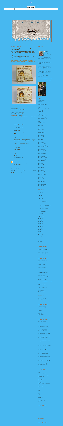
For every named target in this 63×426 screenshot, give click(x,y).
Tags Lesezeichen (41, 132)
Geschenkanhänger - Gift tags (43, 108)
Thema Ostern (40, 164)
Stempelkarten (25, 116)
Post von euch (40, 129)
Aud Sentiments (40, 286)
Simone (46, 51)
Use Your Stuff (40, 255)
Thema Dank (40, 136)
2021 (40, 190)
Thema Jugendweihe (41, 154)
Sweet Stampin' (13, 113)
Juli (41, 195)
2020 (40, 192)
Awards (39, 103)
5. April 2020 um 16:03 (19, 144)
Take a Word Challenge (42, 321)
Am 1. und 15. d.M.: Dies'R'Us (43, 349)
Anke (39, 372)
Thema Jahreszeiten (41, 153)
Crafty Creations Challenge (42, 273)
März (41, 213)
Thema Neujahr (40, 161)
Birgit (15, 137)
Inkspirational (40, 311)
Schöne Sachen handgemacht (43, 396)
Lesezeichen (40, 119)
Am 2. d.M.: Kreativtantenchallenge (44, 356)
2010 (40, 232)
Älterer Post (34, 170)
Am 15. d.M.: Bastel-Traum (42, 352)
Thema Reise (40, 168)
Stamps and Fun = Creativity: (14, 112)
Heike (39, 389)
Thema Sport (40, 175)
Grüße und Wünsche (41, 112)
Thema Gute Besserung (42, 147)
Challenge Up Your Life (42, 307)
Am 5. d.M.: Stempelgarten (42, 361)
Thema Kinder (40, 156)
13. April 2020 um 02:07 (19, 165)
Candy (39, 107)
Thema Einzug (40, 139)
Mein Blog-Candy (41, 122)
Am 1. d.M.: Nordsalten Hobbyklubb (44, 336)
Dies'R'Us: (12, 108)
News (39, 128)
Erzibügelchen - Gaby (41, 382)
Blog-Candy (40, 105)
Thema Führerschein (41, 140)
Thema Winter (40, 185)
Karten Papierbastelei (41, 118)
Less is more (40, 313)
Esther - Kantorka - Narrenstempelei (44, 383)
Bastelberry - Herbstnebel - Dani (43, 375)
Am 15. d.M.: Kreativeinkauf (43, 353)
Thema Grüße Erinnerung (42, 146)
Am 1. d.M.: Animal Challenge (43, 326)
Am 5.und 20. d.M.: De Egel (42, 363)
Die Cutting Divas (41, 261)
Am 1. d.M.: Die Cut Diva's (42, 329)
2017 (40, 221)
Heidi (39, 387)
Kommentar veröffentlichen (15, 168)
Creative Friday (40, 299)
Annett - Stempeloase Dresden (43, 373)
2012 (40, 229)
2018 (40, 220)
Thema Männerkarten (41, 157)
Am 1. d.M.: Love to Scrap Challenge (44, 333)
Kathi (39, 390)
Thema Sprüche (40, 177)
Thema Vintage (40, 182)
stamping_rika (40, 397)
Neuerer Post (13, 170)
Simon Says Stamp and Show (43, 252)
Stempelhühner (40, 242)
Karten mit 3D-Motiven (42, 115)
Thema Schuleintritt (41, 171)
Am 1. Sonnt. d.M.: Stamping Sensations (44, 345)
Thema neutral (40, 163)
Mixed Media (40, 125)
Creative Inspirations (41, 275)
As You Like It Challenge (42, 284)
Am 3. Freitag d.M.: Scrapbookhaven (44, 360)
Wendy (15, 130)
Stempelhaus (40, 241)
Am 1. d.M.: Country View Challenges (44, 327)
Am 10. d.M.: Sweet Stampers (43, 350)
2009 (40, 234)
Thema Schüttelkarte (41, 173)
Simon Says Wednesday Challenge (43, 276)
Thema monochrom (41, 159)
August (41, 193)
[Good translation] (29, 7)
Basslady (15, 147)
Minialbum (40, 124)
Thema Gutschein (41, 149)
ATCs (39, 101)
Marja (39, 393)
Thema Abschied (41, 133)
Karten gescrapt (17, 116)
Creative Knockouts (41, 288)
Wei (14, 160)
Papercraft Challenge (41, 264)
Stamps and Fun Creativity (42, 253)
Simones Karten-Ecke (31, 22)
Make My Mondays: (13, 109)
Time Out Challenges (41, 291)
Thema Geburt (40, 142)
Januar (41, 216)
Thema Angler (40, 135)
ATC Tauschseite (41, 100)
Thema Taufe (40, 178)
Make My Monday (41, 250)
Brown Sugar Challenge (42, 298)
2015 (40, 224)
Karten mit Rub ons (41, 117)
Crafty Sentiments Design (42, 260)
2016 (40, 223)
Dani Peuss (40, 310)
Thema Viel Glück (41, 181)
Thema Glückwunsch (41, 145)
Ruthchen (39, 394)
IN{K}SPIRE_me (41, 290)
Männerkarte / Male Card (44, 208)
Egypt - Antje (40, 379)
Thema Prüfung (40, 167)
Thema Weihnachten (41, 184)
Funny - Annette (40, 386)
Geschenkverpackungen (42, 110)
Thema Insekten (40, 152)
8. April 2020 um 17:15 (19, 157)
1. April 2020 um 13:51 (19, 127)
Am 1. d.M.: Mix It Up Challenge (43, 334)
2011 (40, 231)
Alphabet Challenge (41, 296)
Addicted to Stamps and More (43, 272)
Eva (38, 384)
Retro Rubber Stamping (42, 267)
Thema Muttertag (41, 160)
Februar (41, 214)
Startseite (23, 170)
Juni (41, 197)
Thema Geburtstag (32, 116)
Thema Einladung (41, 138)
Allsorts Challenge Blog (42, 306)
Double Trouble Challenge (42, 249)
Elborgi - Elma (40, 380)
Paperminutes (40, 265)
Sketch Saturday (40, 314)
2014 (40, 226)
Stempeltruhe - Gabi (41, 400)
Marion (39, 391)
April (41, 198)
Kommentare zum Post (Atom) (20, 172)
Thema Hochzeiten (41, 150)
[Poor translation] (33, 7)
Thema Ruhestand (41, 170)
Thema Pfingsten (41, 166)
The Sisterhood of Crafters (42, 279)
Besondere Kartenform (42, 104)
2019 (40, 218)
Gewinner (39, 111)
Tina (39, 401)
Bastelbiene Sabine (41, 376)
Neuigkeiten (40, 126)
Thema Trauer (40, 180)
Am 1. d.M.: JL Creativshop (42, 330)
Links (39, 121)
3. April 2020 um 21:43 (19, 134)
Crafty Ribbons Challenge (42, 287)
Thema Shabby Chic (41, 174)
